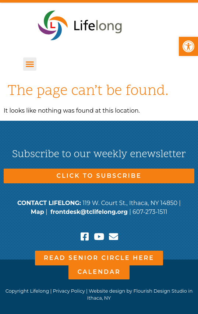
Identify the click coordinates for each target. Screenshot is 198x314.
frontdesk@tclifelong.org (89, 211)
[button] (188, 46)
